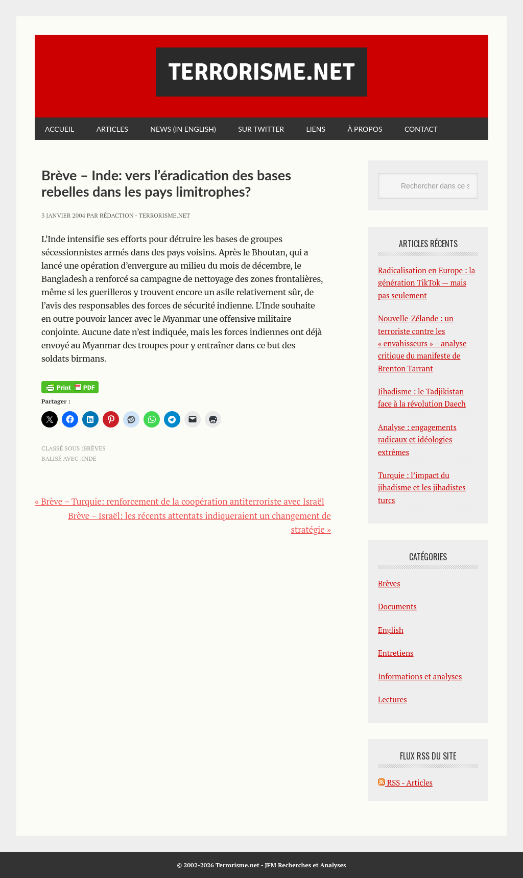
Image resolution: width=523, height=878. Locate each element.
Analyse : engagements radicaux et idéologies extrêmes (417, 439)
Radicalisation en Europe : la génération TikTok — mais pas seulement (426, 282)
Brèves (94, 448)
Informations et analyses (420, 676)
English (390, 630)
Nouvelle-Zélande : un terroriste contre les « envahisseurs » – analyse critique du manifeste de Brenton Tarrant (422, 343)
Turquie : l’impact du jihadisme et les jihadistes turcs (422, 487)
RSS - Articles (405, 782)
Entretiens (396, 653)
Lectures (392, 699)
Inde (89, 458)
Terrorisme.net (261, 72)
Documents (397, 606)
